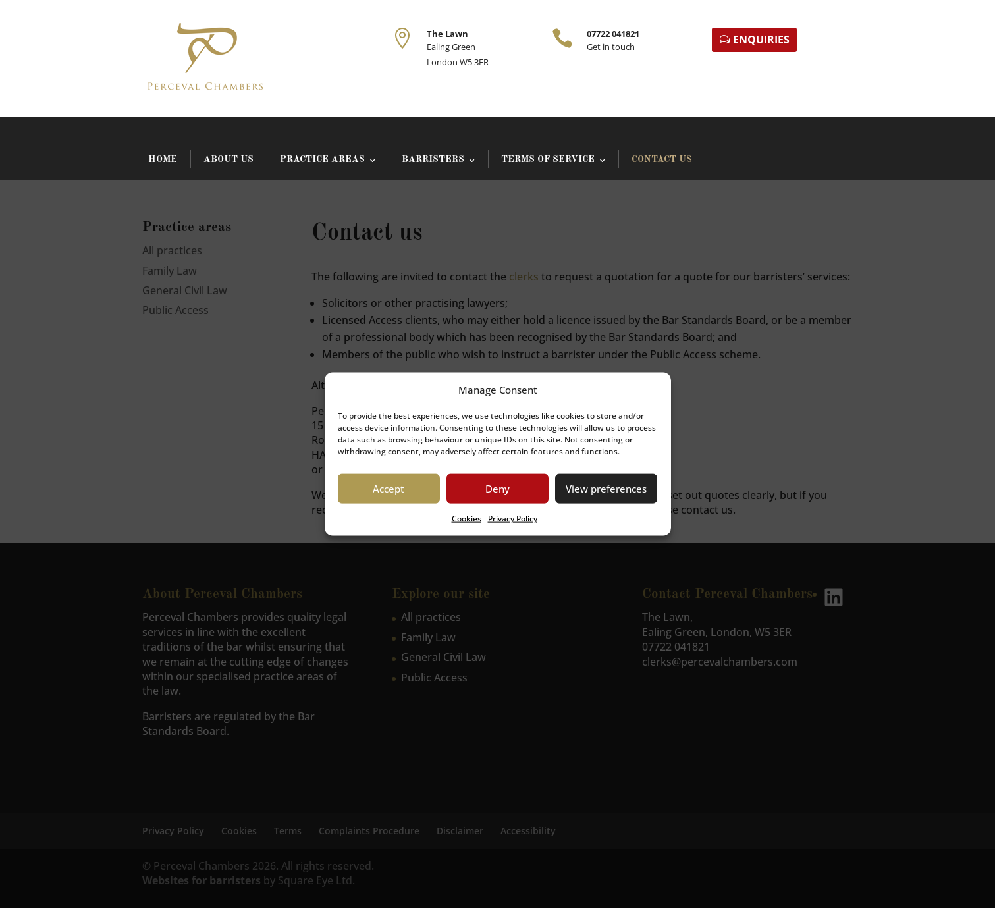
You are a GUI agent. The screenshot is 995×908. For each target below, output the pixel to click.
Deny (497, 488)
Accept (388, 488)
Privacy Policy (512, 518)
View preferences (606, 488)
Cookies (466, 518)
